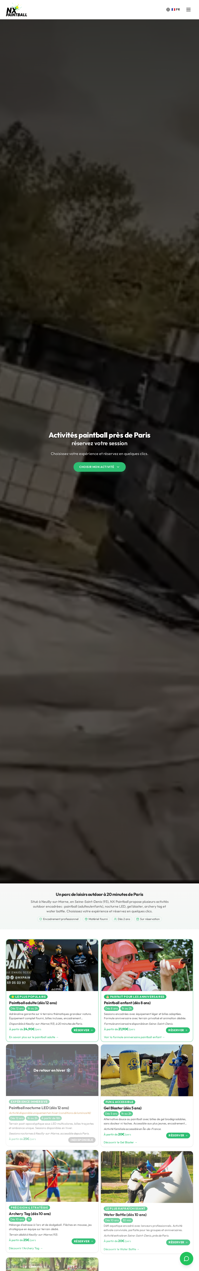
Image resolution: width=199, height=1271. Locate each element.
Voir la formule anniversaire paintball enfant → (134, 1038)
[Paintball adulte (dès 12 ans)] (52, 990)
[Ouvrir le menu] (188, 9)
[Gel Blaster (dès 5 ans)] (147, 1099)
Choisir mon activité (99, 467)
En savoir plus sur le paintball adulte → (34, 1037)
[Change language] (173, 9)
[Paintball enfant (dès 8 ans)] (147, 991)
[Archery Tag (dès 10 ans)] (52, 1205)
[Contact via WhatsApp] (186, 1258)
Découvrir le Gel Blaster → (120, 1146)
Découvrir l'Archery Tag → (26, 1252)
